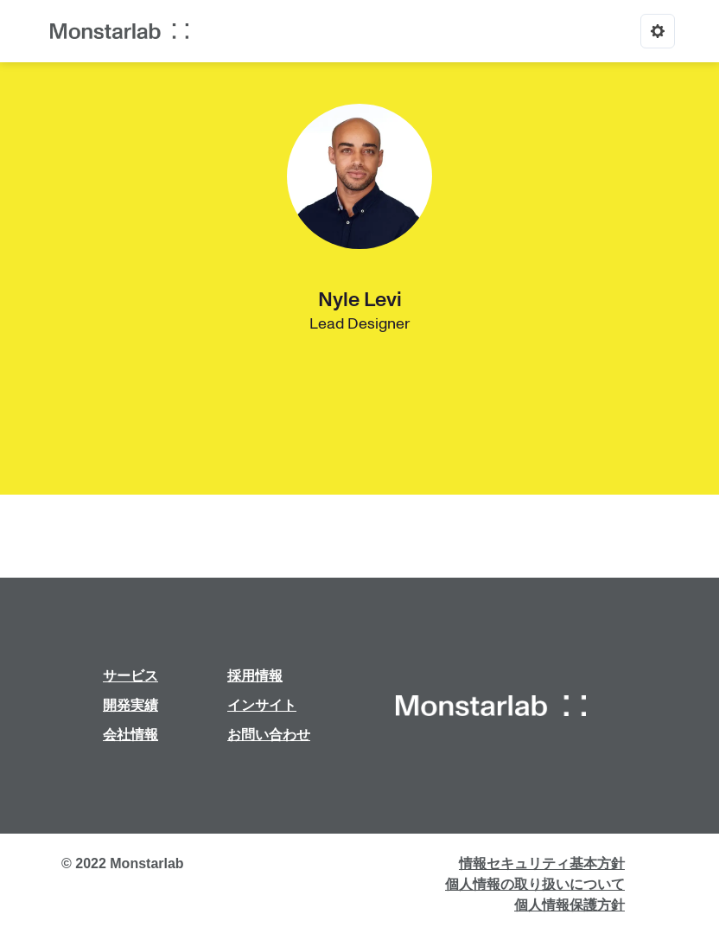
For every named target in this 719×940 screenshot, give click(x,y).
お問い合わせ (268, 734)
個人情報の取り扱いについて (535, 884)
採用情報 (255, 675)
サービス (130, 675)
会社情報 (130, 734)
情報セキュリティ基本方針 (542, 863)
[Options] (657, 31)
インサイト (261, 705)
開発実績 (130, 705)
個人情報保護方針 (569, 905)
